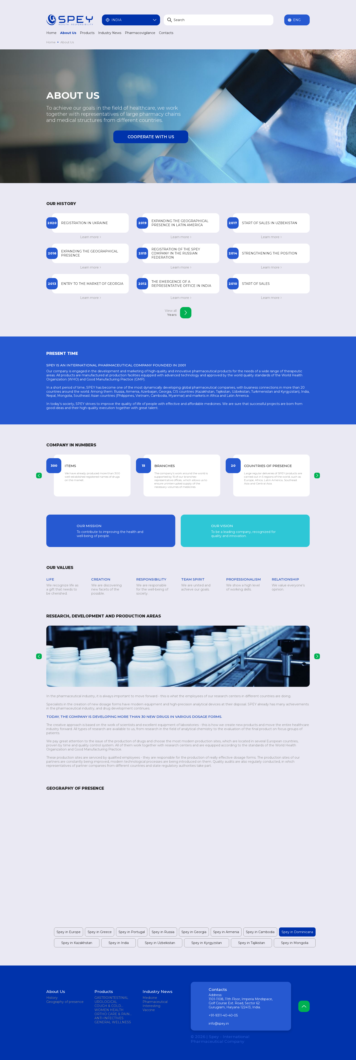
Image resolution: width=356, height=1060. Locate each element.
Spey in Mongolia (294, 943)
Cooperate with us (151, 136)
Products (87, 33)
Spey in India (119, 943)
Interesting (151, 1006)
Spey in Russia (163, 932)
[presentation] (39, 475)
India (131, 20)
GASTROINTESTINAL (111, 998)
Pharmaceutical (155, 1002)
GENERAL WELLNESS (112, 1022)
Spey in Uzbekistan (160, 943)
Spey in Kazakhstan (76, 943)
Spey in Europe (69, 932)
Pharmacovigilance (140, 33)
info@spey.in (219, 1023)
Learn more (90, 237)
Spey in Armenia (226, 932)
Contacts (166, 33)
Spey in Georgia (193, 932)
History (52, 998)
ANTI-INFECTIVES (109, 1018)
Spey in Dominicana (297, 932)
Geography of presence (65, 1002)
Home (51, 33)
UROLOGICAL (105, 1002)
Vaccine (149, 1010)
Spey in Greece (100, 932)
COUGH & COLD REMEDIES (107, 1006)
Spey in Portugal (132, 932)
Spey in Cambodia (260, 932)
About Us (68, 33)
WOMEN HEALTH (109, 1010)
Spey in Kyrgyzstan (206, 943)
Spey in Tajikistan (251, 943)
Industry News (109, 33)
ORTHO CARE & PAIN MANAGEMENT (112, 1014)
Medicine (150, 998)
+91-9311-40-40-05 (223, 1015)
